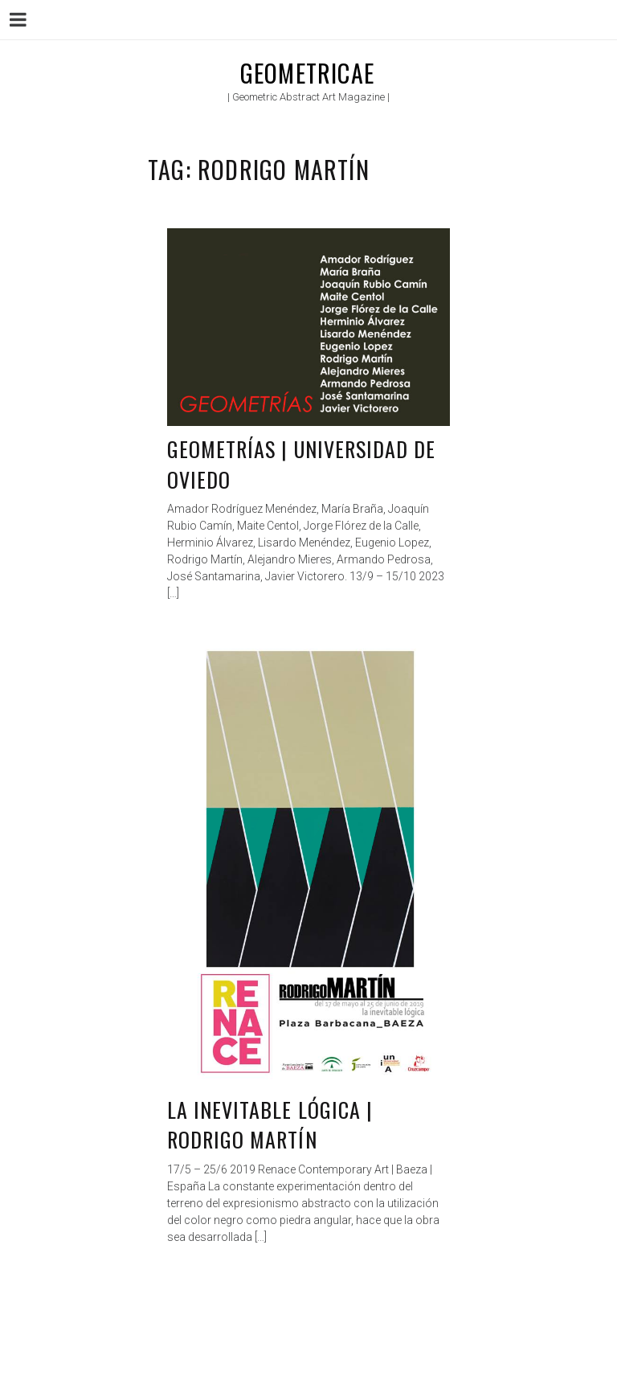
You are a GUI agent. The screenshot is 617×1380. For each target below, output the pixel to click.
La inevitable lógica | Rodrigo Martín (270, 1125)
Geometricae (307, 73)
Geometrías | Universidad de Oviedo (301, 464)
